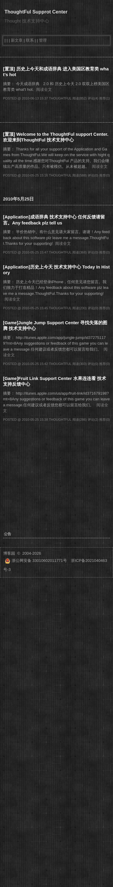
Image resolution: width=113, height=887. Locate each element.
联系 (30, 40)
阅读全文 (44, 89)
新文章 (17, 40)
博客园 (9, 553)
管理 (43, 40)
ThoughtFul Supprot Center (36, 11)
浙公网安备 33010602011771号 (36, 560)
